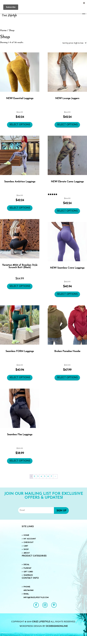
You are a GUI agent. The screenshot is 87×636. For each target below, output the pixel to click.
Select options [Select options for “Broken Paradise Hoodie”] (67, 377)
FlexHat (27, 568)
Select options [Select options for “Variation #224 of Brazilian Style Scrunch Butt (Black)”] (19, 286)
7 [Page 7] (51, 476)
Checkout (29, 542)
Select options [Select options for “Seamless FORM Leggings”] (19, 377)
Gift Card (28, 572)
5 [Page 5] (44, 476)
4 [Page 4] (41, 476)
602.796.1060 (28, 590)
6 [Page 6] (48, 476)
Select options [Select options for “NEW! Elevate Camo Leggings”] (67, 211)
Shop (26, 549)
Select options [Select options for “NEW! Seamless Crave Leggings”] (67, 294)
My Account (30, 539)
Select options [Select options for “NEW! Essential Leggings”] (19, 124)
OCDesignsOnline (57, 626)
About (27, 553)
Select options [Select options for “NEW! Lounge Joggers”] (67, 124)
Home (3, 30)
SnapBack (28, 575)
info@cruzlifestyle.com (36, 597)
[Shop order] (73, 43)
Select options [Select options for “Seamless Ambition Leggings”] (19, 208)
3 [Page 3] (37, 476)
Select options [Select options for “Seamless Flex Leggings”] (19, 461)
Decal (26, 565)
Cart (26, 546)
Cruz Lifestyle (41, 622)
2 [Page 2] (34, 476)
